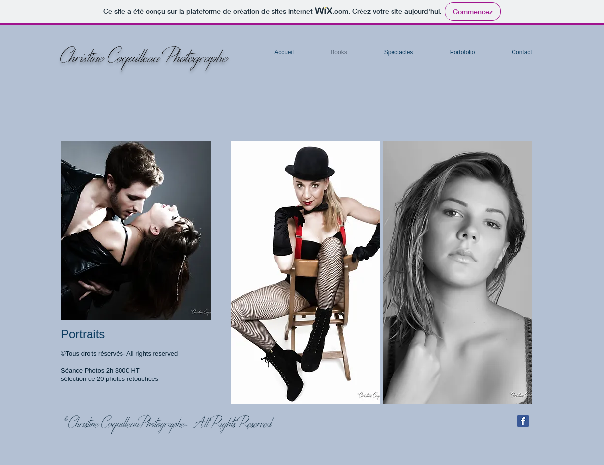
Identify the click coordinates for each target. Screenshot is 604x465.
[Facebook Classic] (523, 421)
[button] (305, 272)
